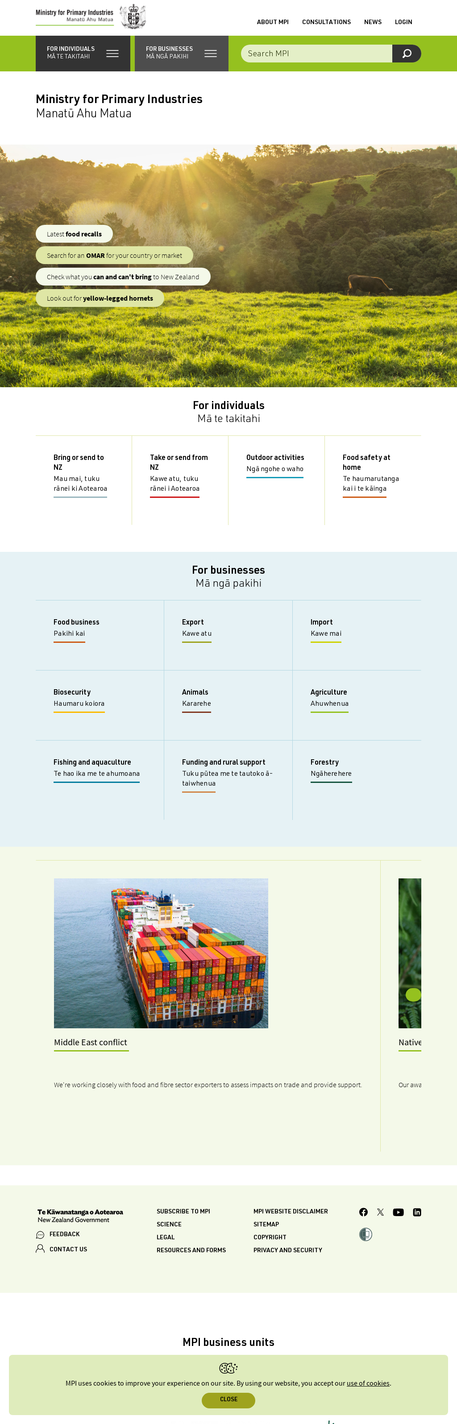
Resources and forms (191, 1198)
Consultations (326, 27)
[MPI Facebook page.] (363, 1161)
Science (169, 1172)
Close (228, 1400)
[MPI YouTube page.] (398, 1160)
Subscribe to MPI (183, 1159)
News (373, 27)
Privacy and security (287, 1198)
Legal (165, 1185)
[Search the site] (331, 62)
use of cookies (368, 1383)
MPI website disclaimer (290, 1159)
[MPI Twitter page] (380, 1161)
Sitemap (266, 1172)
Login (403, 27)
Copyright (270, 1185)
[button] (83, 62)
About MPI (273, 27)
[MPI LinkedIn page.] (417, 1160)
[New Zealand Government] (80, 1164)
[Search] (406, 62)
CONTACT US (68, 1197)
